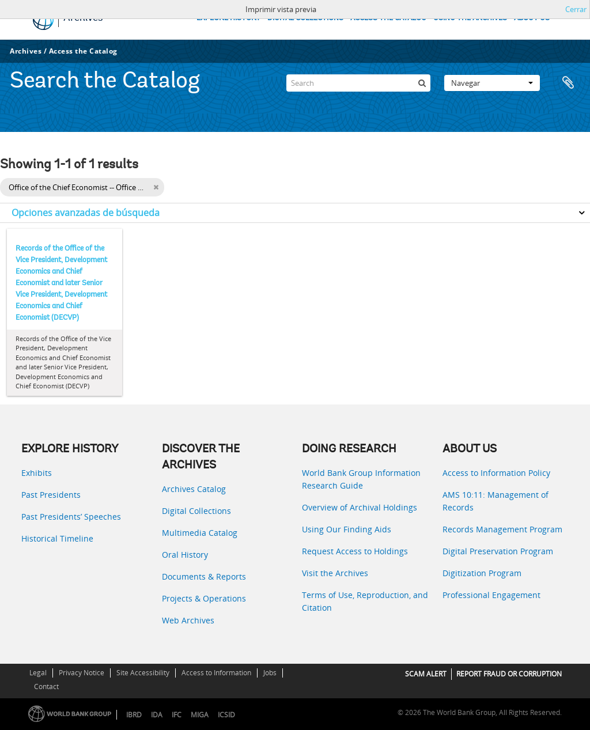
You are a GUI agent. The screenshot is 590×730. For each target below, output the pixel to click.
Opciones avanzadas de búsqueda (86, 212)
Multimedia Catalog (199, 532)
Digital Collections (196, 510)
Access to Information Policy (496, 472)
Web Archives (188, 620)
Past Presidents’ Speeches (71, 516)
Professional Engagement (491, 594)
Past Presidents (51, 494)
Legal (38, 673)
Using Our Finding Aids (346, 529)
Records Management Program (502, 529)
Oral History (185, 554)
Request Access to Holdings (355, 551)
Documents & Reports (204, 576)
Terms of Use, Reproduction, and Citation (365, 601)
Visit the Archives (335, 573)
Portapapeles (568, 83)
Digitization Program (481, 573)
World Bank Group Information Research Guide (361, 479)
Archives (25, 51)
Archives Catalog (194, 488)
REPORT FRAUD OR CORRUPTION (509, 674)
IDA (156, 715)
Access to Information (216, 673)
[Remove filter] (155, 187)
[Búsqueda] (421, 83)
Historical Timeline (57, 538)
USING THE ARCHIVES (470, 18)
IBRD (134, 715)
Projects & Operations (204, 598)
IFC (176, 715)
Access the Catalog (83, 51)
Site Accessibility (142, 673)
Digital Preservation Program (497, 551)
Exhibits (36, 472)
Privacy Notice (81, 673)
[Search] (358, 83)
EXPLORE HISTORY (228, 18)
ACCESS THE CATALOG (388, 18)
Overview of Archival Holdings (359, 507)
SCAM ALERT (426, 674)
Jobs (270, 673)
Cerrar (576, 9)
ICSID (226, 715)
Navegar (492, 83)
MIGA (200, 715)
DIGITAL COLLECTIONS (305, 18)
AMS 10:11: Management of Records (495, 501)
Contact (46, 686)
